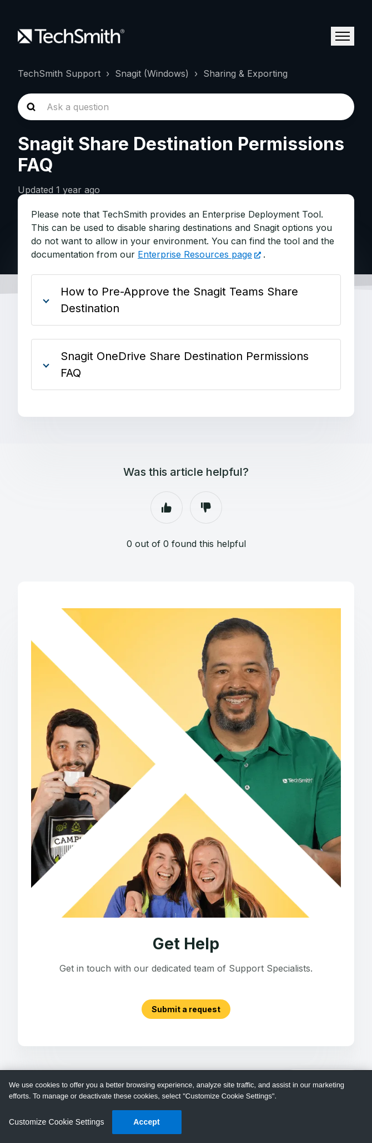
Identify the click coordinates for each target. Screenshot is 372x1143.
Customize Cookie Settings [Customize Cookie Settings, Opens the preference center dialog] (56, 1121)
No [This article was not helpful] (206, 507)
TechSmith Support (59, 73)
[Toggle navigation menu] (342, 36)
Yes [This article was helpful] (166, 507)
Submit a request (186, 1009)
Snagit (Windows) (152, 73)
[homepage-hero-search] (186, 106)
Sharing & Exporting (245, 73)
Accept (146, 1121)
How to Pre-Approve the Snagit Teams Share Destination (179, 300)
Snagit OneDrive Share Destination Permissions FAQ (185, 364)
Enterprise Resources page (195, 254)
